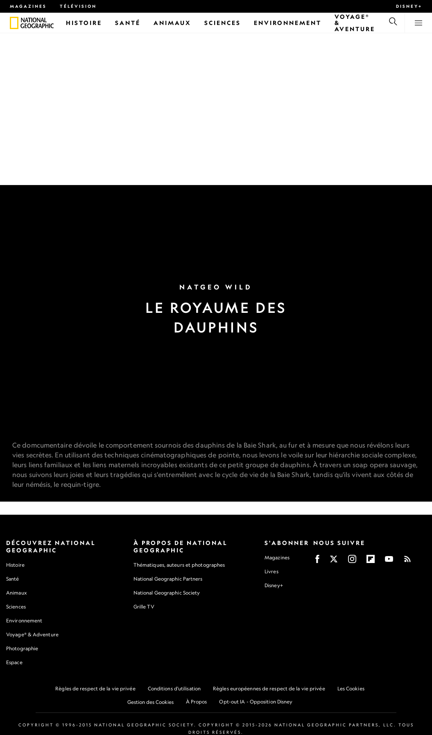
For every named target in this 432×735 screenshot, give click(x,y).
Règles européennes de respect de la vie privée (269, 689)
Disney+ (409, 6)
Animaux (16, 593)
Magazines (28, 6)
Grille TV (143, 607)
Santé (12, 579)
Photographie (22, 649)
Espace (14, 663)
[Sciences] (222, 23)
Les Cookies (350, 689)
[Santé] (127, 23)
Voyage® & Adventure (32, 635)
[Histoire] (84, 23)
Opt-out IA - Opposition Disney (255, 702)
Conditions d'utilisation (174, 689)
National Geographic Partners (168, 579)
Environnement (24, 621)
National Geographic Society (166, 593)
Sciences (16, 607)
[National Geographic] (14, 23)
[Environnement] (287, 23)
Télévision (78, 6)
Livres (271, 572)
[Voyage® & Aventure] (355, 23)
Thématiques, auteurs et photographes (179, 565)
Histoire (15, 565)
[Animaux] (172, 23)
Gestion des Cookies (150, 702)
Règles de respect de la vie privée (95, 689)
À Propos (196, 702)
